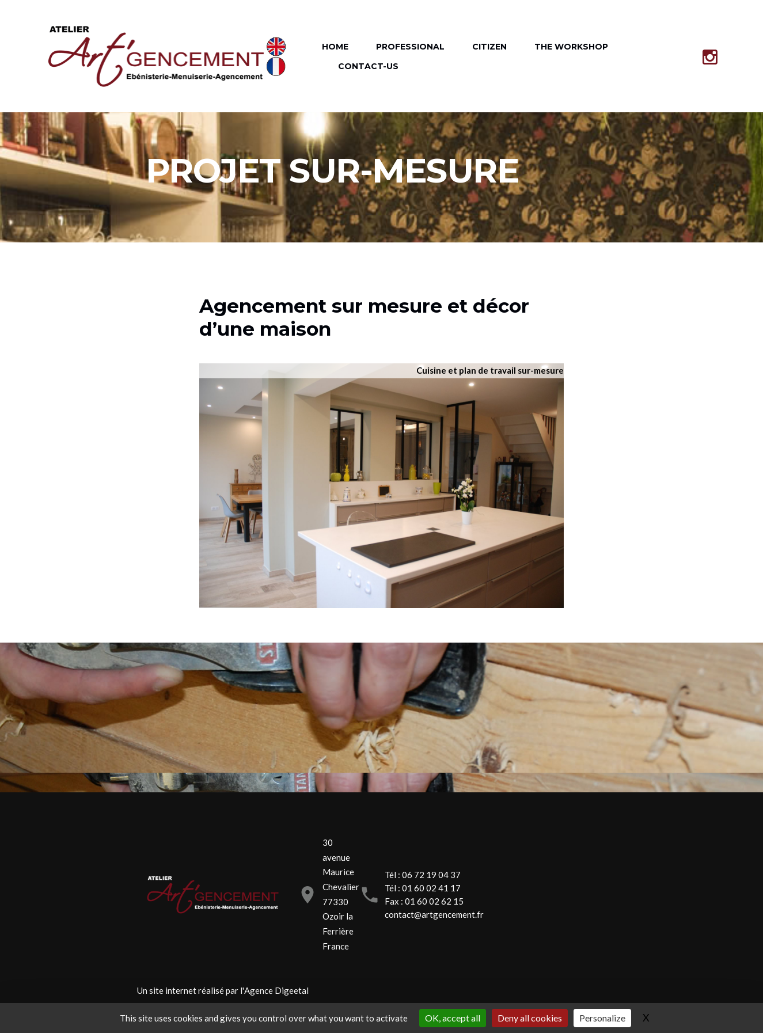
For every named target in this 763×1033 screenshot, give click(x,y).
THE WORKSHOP (571, 46)
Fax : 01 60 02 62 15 (424, 901)
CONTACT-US (368, 66)
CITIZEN (489, 46)
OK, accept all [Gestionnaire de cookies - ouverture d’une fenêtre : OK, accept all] (452, 1017)
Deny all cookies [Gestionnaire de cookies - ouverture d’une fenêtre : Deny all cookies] (530, 1017)
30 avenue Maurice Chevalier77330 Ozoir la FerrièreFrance (340, 894)
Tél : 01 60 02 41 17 (423, 888)
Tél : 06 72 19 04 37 (423, 874)
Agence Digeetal (276, 990)
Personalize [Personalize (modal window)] (602, 1017)
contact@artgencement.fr (434, 914)
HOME (335, 46)
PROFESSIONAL (410, 46)
